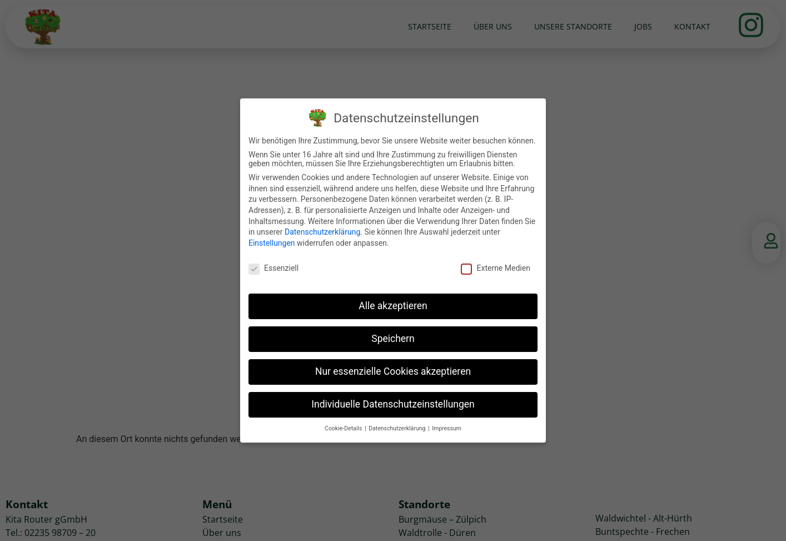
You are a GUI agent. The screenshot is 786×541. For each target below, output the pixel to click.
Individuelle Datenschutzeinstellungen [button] (392, 404)
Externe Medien (495, 268)
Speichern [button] (392, 338)
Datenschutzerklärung (322, 231)
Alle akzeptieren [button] (393, 305)
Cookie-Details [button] (344, 428)
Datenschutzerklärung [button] (398, 428)
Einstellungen (271, 243)
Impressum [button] (446, 428)
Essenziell (273, 268)
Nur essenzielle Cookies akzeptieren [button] (393, 371)
